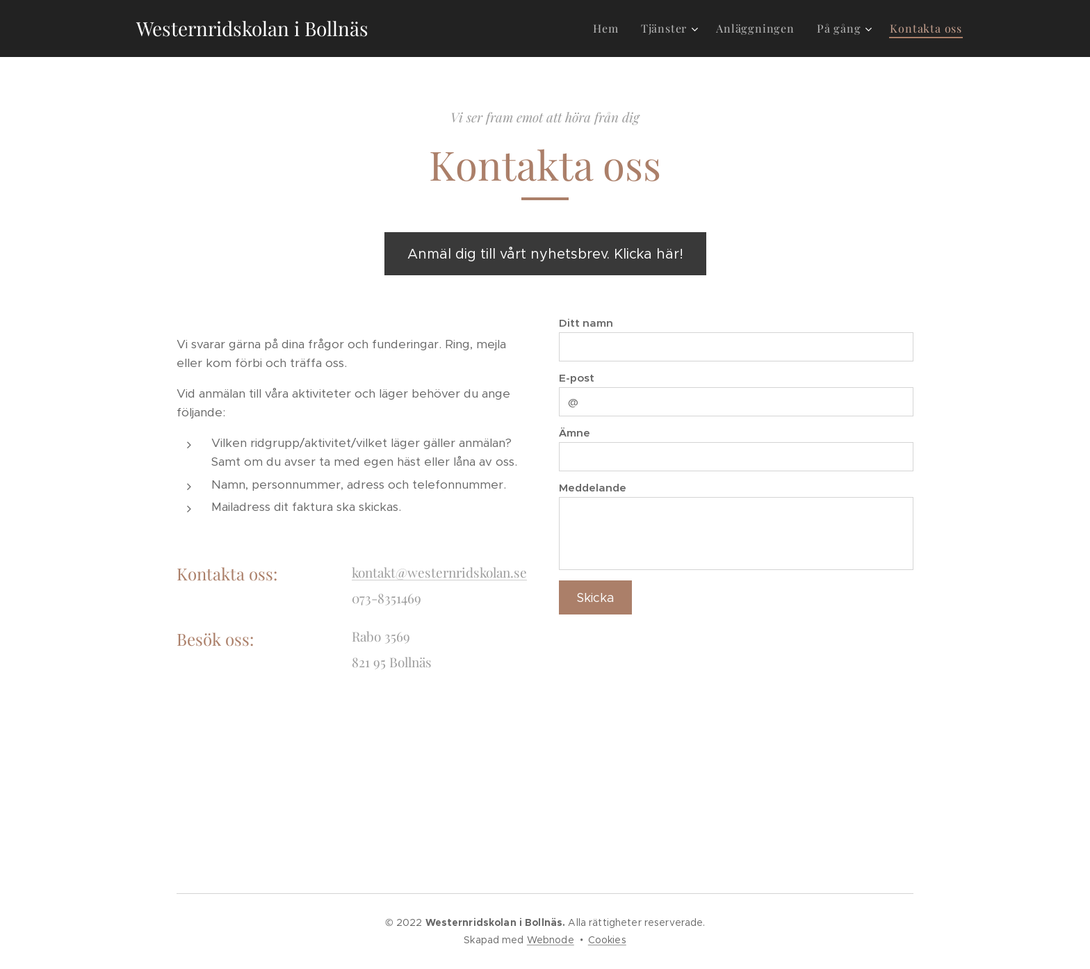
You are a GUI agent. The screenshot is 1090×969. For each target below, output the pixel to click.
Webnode (550, 940)
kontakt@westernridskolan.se (439, 572)
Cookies (607, 940)
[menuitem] (609, 28)
